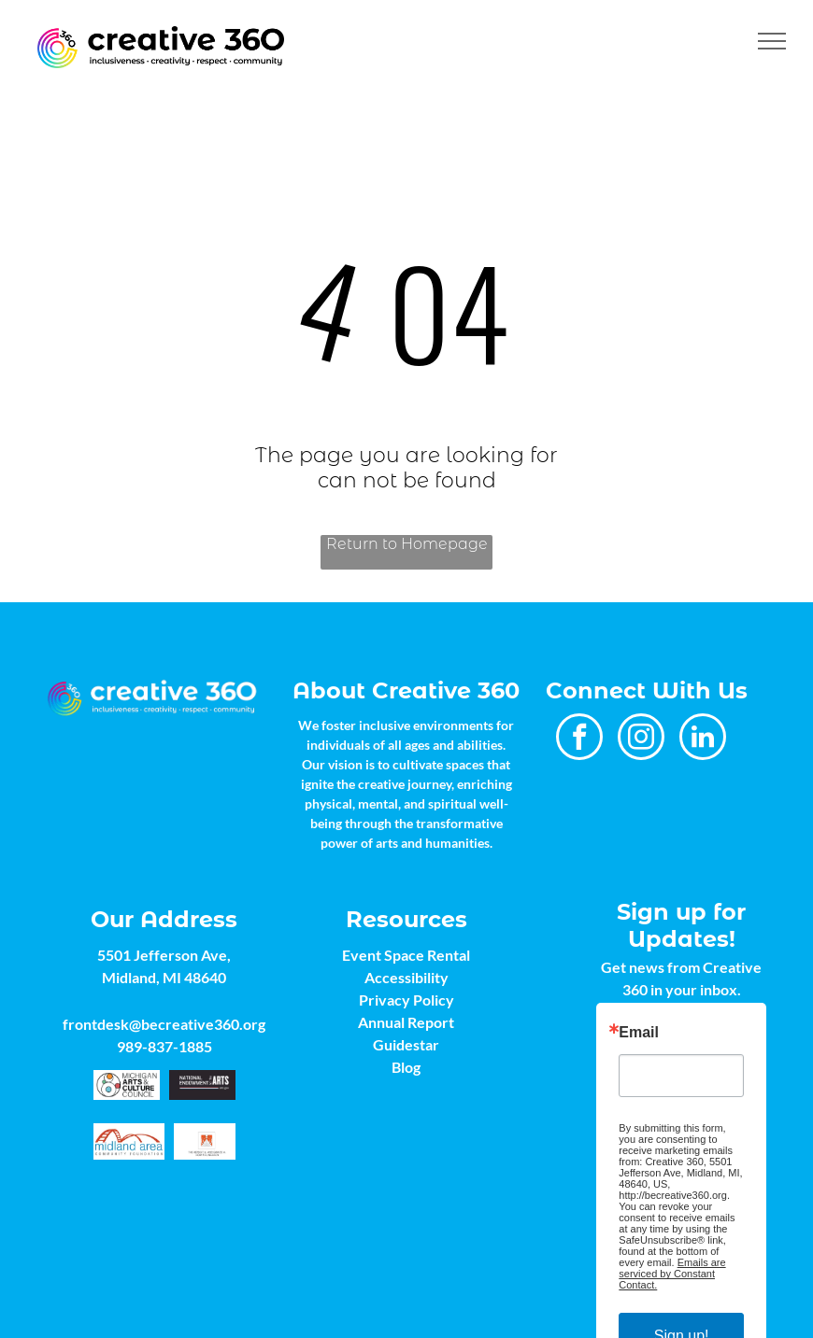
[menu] (772, 41)
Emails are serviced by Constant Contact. (672, 1273)
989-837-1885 (164, 1046)
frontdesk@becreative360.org (164, 1024)
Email (639, 1032)
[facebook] (579, 739)
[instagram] (641, 739)
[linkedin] (702, 739)
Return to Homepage (407, 544)
